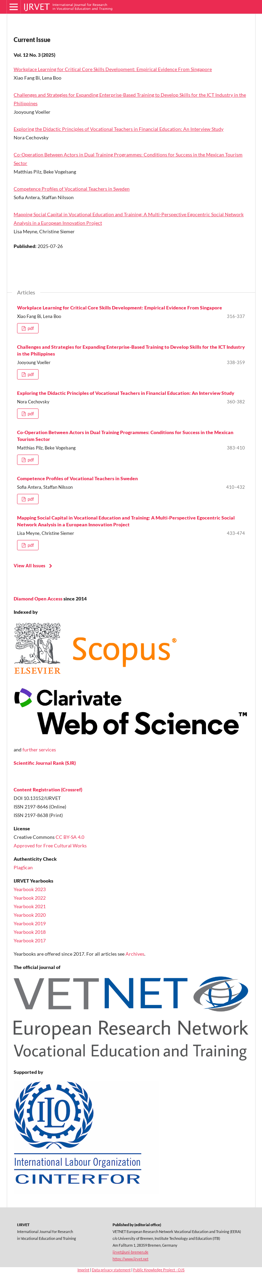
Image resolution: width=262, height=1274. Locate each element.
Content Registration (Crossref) (48, 789)
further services (39, 749)
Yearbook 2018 (30, 932)
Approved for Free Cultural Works (50, 845)
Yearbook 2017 (30, 940)
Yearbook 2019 (30, 923)
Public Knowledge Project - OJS (159, 1270)
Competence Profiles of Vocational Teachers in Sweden (72, 189)
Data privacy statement (111, 1270)
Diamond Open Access (38, 598)
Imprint (83, 1270)
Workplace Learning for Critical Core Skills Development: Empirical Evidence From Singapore (113, 69)
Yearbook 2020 (30, 915)
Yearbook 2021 (30, 906)
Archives (135, 954)
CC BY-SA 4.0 (70, 837)
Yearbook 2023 (30, 889)
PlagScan (23, 867)
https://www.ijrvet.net (130, 1259)
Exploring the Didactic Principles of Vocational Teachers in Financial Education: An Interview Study (118, 129)
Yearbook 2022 (30, 898)
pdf (30, 328)
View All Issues (29, 565)
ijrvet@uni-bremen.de (130, 1252)
